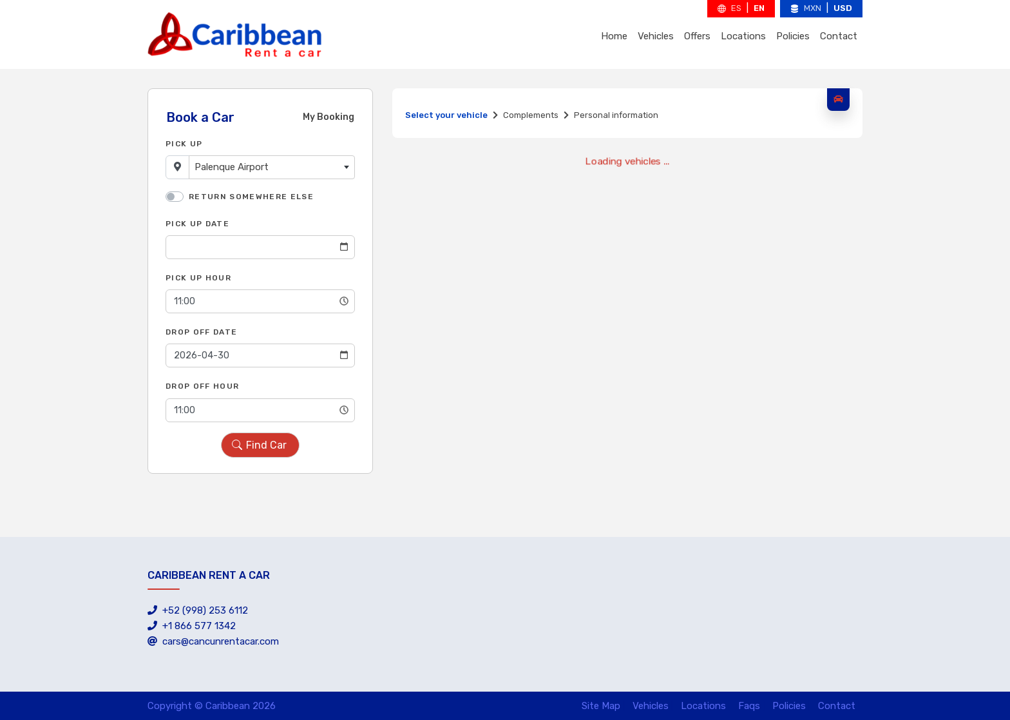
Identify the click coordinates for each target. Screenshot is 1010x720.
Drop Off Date (201, 331)
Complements (530, 115)
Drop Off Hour (202, 386)
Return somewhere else (251, 196)
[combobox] (272, 167)
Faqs (749, 706)
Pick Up (184, 143)
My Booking (328, 117)
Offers (697, 36)
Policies (793, 36)
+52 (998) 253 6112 (198, 610)
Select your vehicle (446, 115)
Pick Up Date (197, 223)
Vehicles (656, 36)
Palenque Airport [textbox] (232, 167)
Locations (743, 36)
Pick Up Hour (198, 277)
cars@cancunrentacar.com (213, 641)
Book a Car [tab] (200, 117)
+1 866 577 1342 (192, 626)
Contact (838, 36)
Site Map (601, 706)
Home (614, 36)
